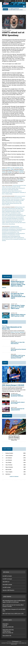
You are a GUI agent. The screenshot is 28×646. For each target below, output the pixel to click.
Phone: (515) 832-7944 (7, 635)
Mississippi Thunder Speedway (11, 236)
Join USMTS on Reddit (7, 587)
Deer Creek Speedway (18, 229)
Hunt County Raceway (17, 233)
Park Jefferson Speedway (16, 237)
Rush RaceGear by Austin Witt (10, 219)
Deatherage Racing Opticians (10, 211)
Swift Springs (16, 221)
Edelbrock (18, 211)
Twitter (3, 172)
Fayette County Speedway (10, 230)
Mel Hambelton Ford (17, 200)
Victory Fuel (12, 222)
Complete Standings (14, 476)
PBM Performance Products (10, 201)
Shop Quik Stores (16, 203)
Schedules (17, 167)
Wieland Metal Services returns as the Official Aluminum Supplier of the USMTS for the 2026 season (13, 284)
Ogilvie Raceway (9, 237)
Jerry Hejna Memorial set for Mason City (12, 328)
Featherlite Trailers (14, 188)
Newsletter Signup (7, 1)
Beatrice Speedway (9, 227)
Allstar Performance (11, 208)
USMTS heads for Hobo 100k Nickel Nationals (17, 343)
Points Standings (7, 448)
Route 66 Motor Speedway (12, 239)
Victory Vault (17, 222)
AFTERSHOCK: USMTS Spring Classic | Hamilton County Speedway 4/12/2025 (18, 356)
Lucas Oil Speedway (9, 234)
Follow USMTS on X (6, 581)
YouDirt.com (8, 204)
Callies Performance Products (11, 186)
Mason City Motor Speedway (17, 332)
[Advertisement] (14, 259)
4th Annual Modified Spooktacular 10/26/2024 (17, 395)
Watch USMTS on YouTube (7, 584)
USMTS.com (10, 167)
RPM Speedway (20, 239)
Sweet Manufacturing (9, 221)
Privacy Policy (14, 644)
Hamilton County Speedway (9, 232)
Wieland (10, 193)
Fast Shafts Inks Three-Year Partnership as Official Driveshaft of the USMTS (18, 296)
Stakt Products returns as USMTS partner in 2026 (18, 315)
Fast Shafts (9, 188)
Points (21, 167)
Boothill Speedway (16, 227)
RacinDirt (7, 192)
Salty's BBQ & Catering (9, 203)
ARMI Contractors (18, 196)
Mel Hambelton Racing (19, 215)
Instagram (21, 170)
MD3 (14, 215)
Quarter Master (8, 218)
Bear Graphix (18, 208)
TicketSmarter (21, 192)
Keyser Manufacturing (9, 215)
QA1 (5, 218)
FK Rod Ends (21, 188)
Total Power (8, 222)
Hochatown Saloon (10, 200)
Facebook (16, 170)
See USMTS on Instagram (7, 579)
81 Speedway (12, 226)
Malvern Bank (10, 189)
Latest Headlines (7, 276)
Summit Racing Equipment (14, 192)
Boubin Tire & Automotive (11, 197)
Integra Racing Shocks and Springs (15, 214)
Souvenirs (8, 169)
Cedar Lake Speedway (10, 229)
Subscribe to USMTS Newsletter (8, 590)
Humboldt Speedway (9, 233)
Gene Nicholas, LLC (17, 199)
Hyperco (6, 214)
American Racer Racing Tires (18, 185)
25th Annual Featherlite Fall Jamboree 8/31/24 (17, 409)
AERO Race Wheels (18, 207)
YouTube (9, 172)
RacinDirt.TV (21, 180)
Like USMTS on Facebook (7, 576)
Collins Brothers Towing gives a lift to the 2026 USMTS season (17, 307)
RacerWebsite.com (15, 218)
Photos (3, 169)
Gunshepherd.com (14, 212)
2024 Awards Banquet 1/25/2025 (13, 385)
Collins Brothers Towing (9, 199)
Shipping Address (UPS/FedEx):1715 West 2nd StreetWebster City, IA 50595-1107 (8, 631)
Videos (12, 169)
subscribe (21, 172)
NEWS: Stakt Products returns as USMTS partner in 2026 (13, 613)
